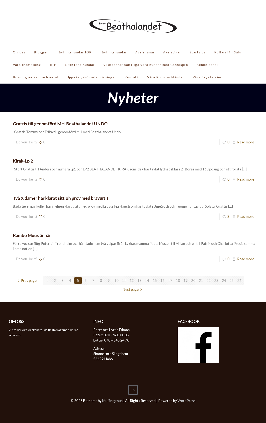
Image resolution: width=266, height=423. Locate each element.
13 (139, 280)
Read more (245, 142)
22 (209, 280)
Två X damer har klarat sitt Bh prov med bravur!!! (60, 198)
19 (185, 280)
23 (216, 280)
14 (147, 280)
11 (124, 280)
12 (132, 280)
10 (116, 280)
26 (239, 280)
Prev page (26, 280)
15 (155, 280)
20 (193, 280)
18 (178, 280)
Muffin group (112, 400)
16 (162, 280)
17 (170, 280)
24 (224, 280)
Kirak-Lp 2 (23, 160)
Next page (133, 289)
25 (232, 280)
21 (201, 280)
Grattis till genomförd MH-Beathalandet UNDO (60, 123)
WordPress (186, 400)
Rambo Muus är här (32, 235)
